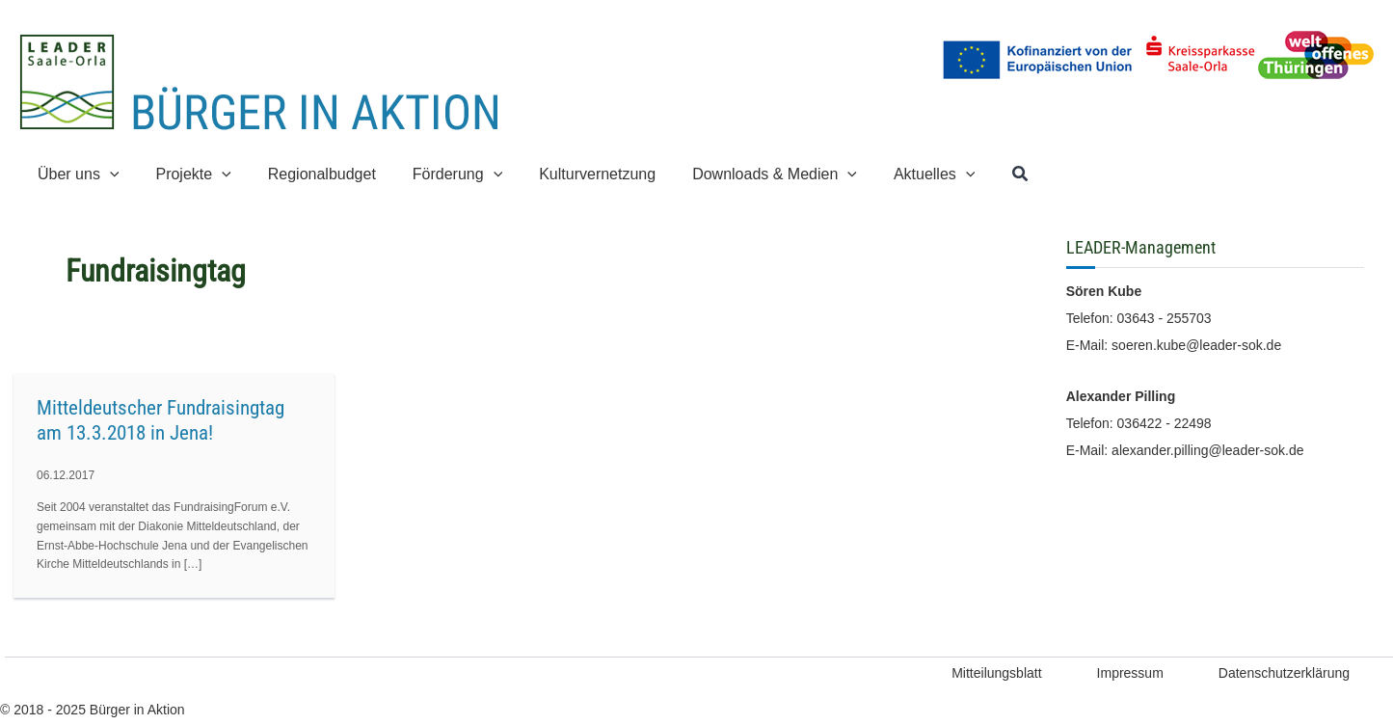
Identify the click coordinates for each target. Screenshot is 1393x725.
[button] (981, 174)
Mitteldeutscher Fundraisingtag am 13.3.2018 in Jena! (160, 420)
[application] (107, 174)
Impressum (1130, 673)
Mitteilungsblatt (996, 673)
